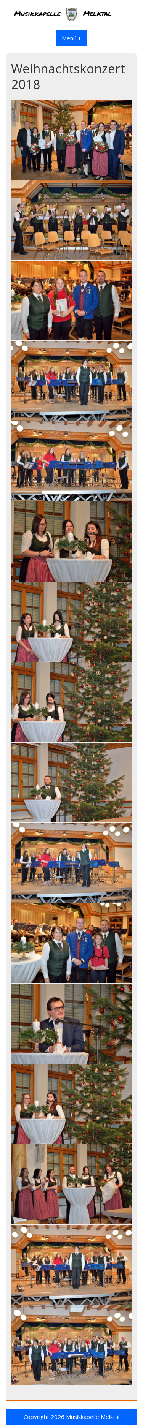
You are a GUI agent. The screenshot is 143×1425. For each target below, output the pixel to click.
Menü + (71, 38)
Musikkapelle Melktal (92, 1416)
